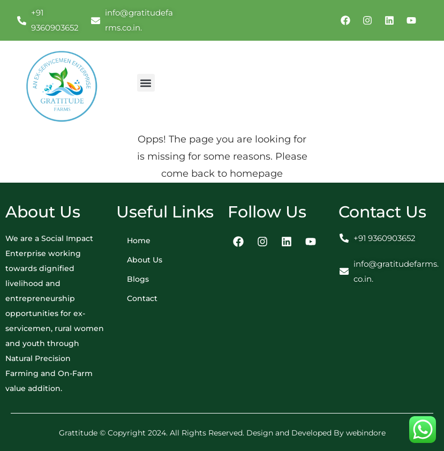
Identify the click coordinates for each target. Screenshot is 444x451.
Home (138, 240)
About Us (144, 260)
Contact (142, 298)
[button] (146, 83)
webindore (366, 433)
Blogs (138, 279)
